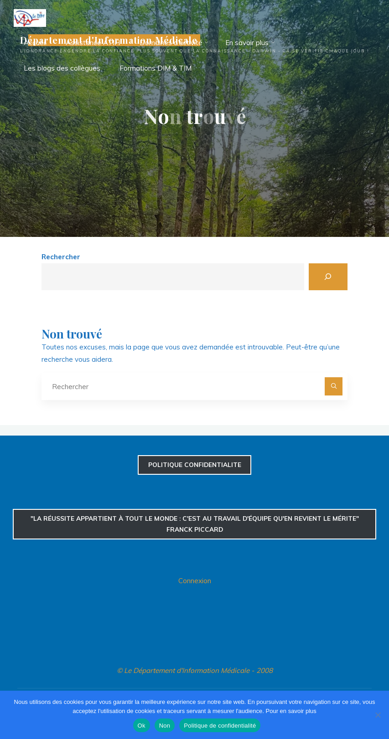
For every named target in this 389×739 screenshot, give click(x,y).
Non (165, 725)
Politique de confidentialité (220, 725)
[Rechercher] (328, 276)
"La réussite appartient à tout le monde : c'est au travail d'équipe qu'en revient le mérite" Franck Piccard (195, 524)
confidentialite (194, 464)
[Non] (377, 714)
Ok (141, 725)
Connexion (194, 580)
